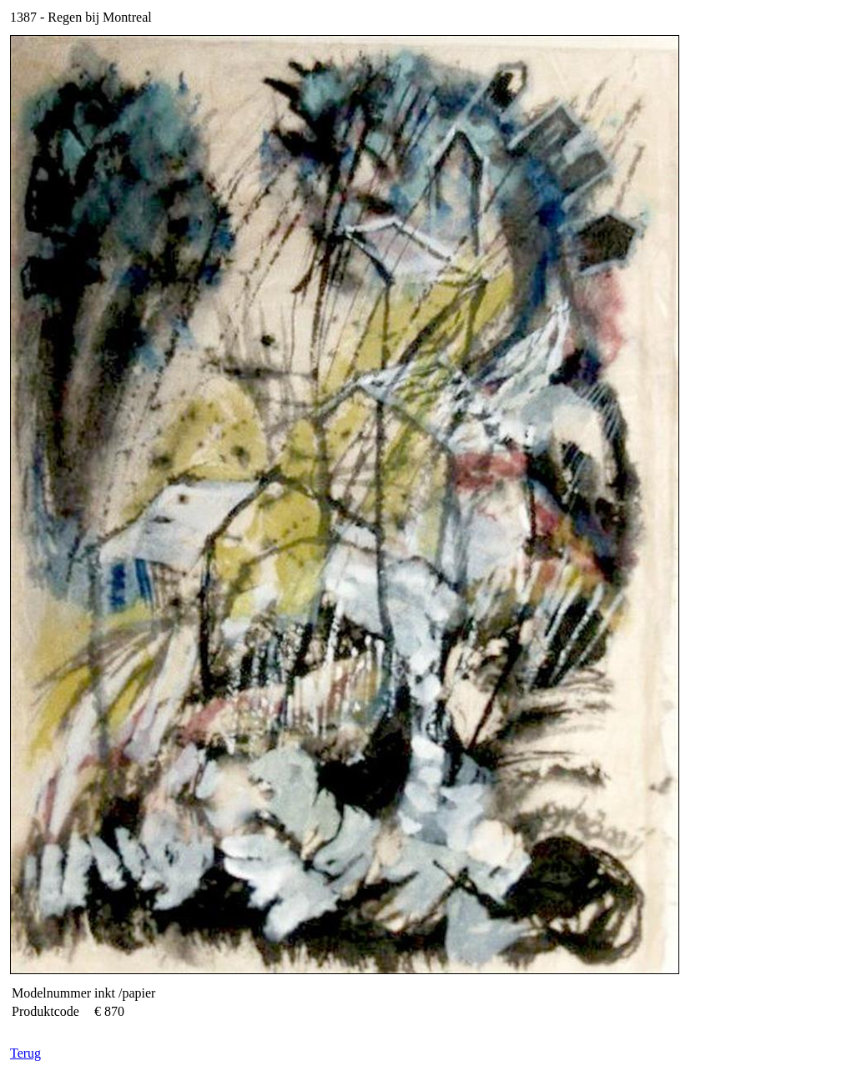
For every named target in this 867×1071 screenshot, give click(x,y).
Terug (25, 1053)
